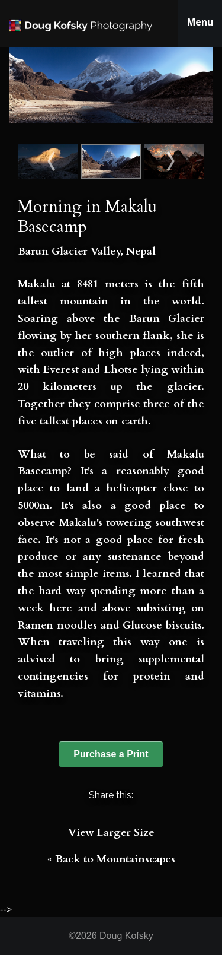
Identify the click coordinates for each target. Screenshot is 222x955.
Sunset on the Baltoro (168, 161)
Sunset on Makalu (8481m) (53, 161)
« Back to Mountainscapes (111, 859)
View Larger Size (111, 832)
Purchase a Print (110, 754)
